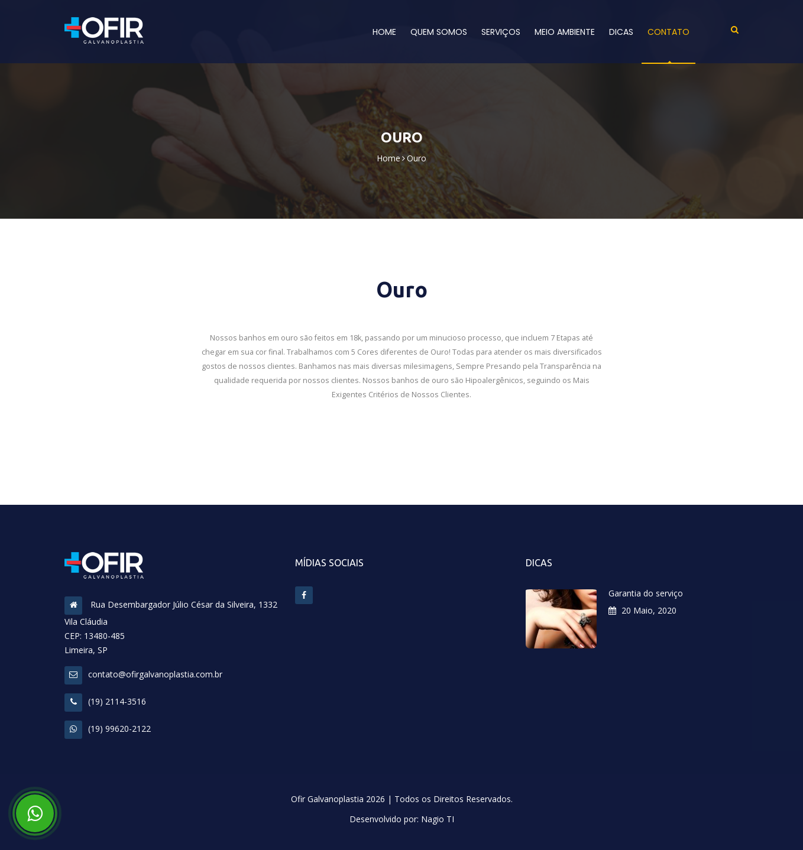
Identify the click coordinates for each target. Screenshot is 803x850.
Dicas (621, 32)
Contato (668, 32)
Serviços (500, 32)
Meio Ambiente (565, 32)
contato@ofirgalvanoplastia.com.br (143, 674)
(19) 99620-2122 (107, 728)
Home (384, 32)
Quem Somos (438, 32)
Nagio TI (437, 819)
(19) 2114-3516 (105, 701)
